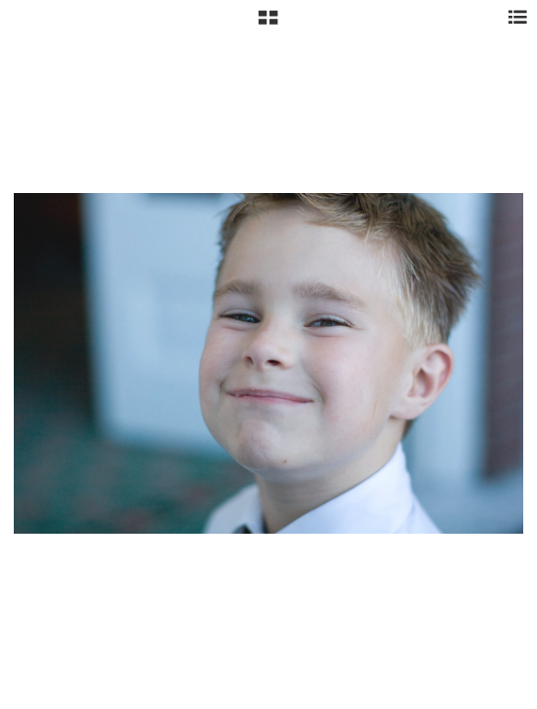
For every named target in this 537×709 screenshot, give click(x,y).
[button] (268, 24)
